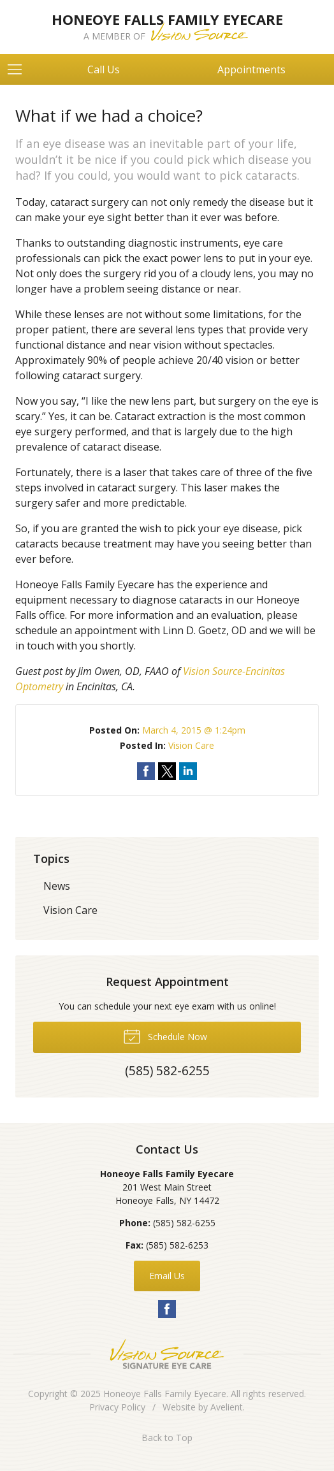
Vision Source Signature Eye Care (167, 1354)
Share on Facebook (146, 771)
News (56, 886)
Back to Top (167, 1437)
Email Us (167, 1276)
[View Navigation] (19, 69)
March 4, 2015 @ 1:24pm (193, 730)
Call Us (103, 69)
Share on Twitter (167, 771)
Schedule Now (165, 1036)
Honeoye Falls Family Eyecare (164, 1394)
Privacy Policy (117, 1407)
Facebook (167, 1309)
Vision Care (191, 745)
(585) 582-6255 (184, 1223)
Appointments (251, 69)
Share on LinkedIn (188, 771)
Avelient (226, 1407)
